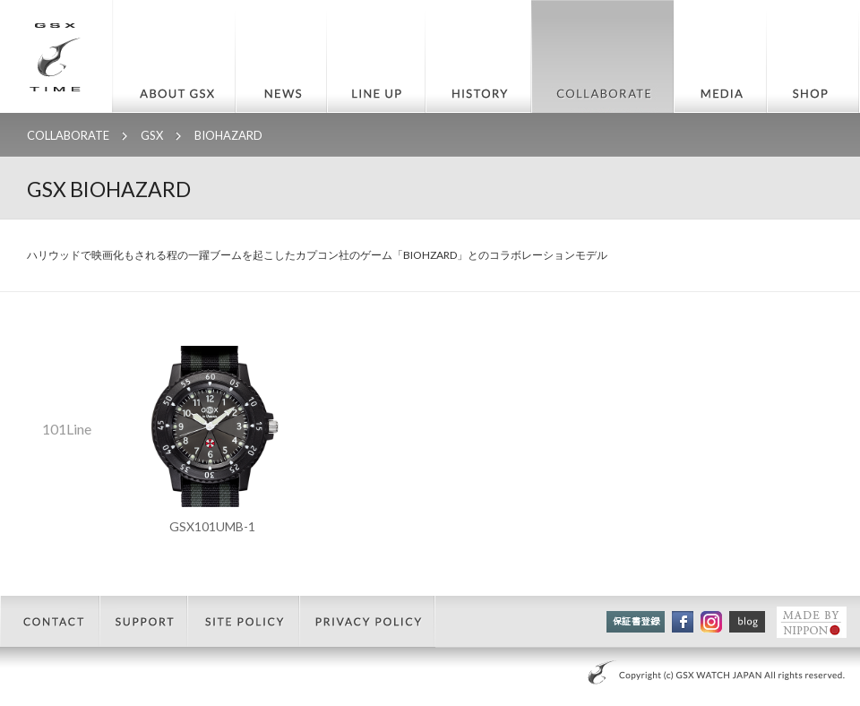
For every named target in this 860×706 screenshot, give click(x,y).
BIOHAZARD (228, 135)
